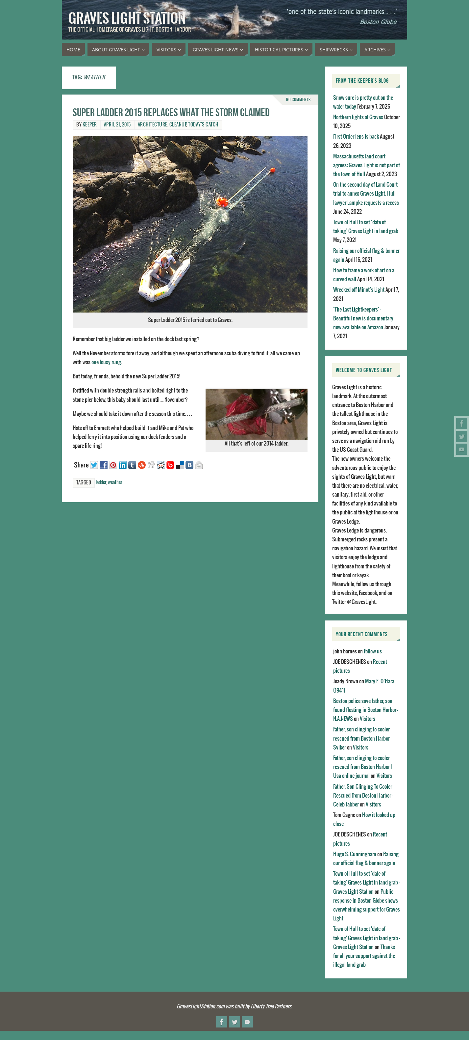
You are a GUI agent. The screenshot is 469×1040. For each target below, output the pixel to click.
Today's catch (203, 124)
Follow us (373, 651)
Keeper (90, 124)
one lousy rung (106, 362)
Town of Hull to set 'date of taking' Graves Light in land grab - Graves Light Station (366, 882)
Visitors (367, 719)
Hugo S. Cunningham (354, 854)
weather (115, 482)
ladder (101, 482)
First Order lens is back (356, 137)
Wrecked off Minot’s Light (358, 290)
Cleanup (177, 124)
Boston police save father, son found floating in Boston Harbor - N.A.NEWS (365, 710)
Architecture (152, 124)
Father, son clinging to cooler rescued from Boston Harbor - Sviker (362, 738)
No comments (298, 99)
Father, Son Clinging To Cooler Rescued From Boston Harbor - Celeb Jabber (363, 795)
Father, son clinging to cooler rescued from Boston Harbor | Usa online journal (362, 767)
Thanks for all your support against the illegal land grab (364, 956)
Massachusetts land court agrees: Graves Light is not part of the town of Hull (366, 165)
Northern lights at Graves (358, 117)
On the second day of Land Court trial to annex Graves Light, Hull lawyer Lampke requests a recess (366, 193)
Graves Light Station (126, 18)
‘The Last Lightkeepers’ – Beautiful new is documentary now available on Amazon (363, 318)
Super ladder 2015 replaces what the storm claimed (171, 112)
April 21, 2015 (117, 124)
